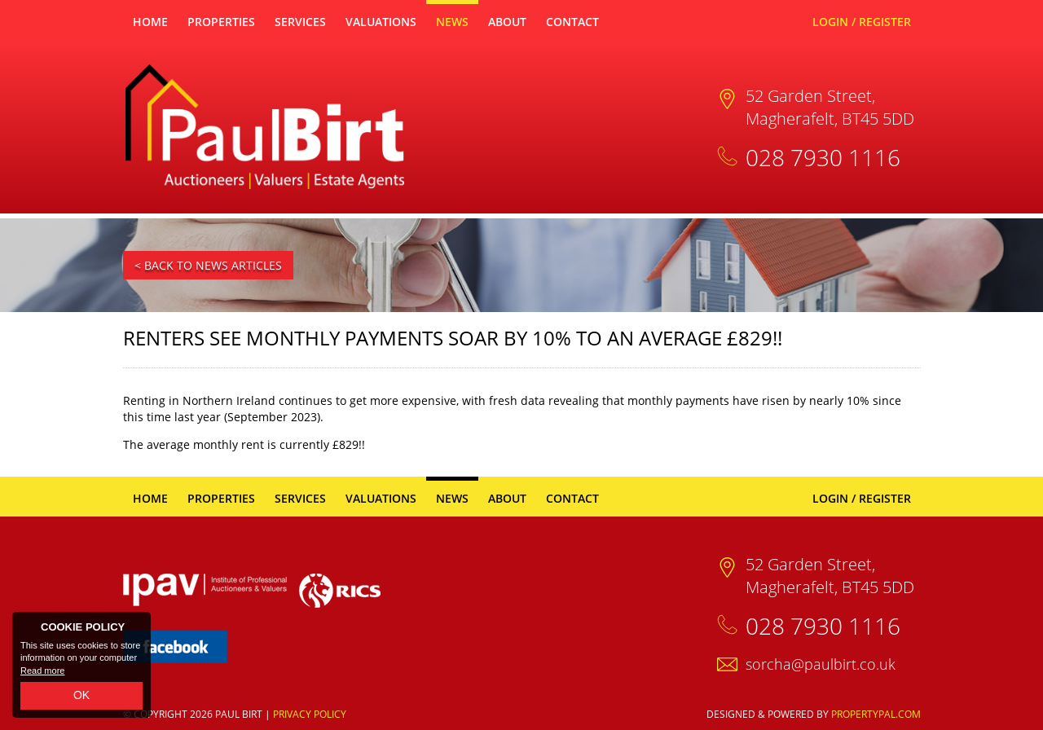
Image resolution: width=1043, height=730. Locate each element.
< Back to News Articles (208, 265)
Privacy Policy (309, 714)
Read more (42, 670)
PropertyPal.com (876, 714)
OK (81, 694)
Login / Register (861, 21)
